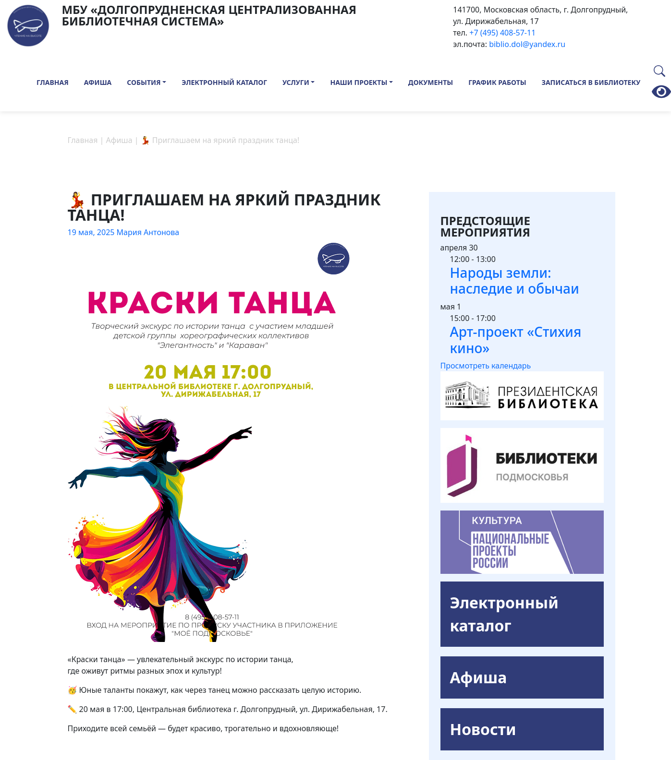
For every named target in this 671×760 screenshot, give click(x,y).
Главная (53, 82)
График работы (497, 82)
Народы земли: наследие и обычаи (514, 280)
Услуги (295, 82)
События (143, 82)
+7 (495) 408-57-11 (502, 32)
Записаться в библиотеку (591, 82)
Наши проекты (358, 82)
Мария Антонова (148, 232)
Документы (430, 82)
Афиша (98, 82)
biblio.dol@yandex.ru (527, 44)
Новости (483, 729)
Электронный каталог (224, 82)
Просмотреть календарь (485, 365)
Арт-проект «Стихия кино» (516, 339)
